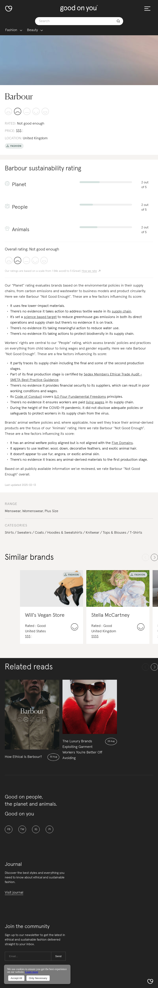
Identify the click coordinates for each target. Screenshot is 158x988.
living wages (95, 402)
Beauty (32, 30)
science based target (40, 317)
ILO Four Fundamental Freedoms (80, 397)
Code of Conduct (28, 397)
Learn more (31, 971)
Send (58, 956)
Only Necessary (38, 978)
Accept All (16, 978)
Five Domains (122, 443)
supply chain (121, 311)
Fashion (11, 30)
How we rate (89, 271)
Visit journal (14, 892)
